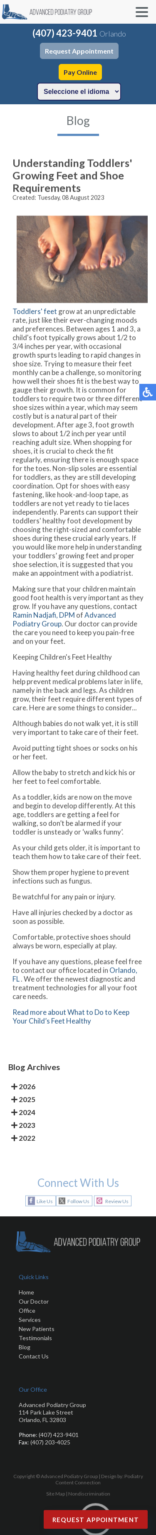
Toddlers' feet (35, 315)
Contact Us (34, 1356)
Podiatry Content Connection (99, 1479)
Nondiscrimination (89, 1494)
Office (27, 1310)
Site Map (55, 1494)
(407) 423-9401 (64, 33)
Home (26, 1292)
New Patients (36, 1328)
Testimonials (35, 1337)
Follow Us (78, 1201)
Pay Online (80, 72)
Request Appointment (79, 51)
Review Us (117, 1201)
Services (30, 1319)
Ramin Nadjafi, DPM (43, 618)
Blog (24, 1347)
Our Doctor (34, 1301)
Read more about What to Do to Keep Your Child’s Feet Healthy (70, 1020)
